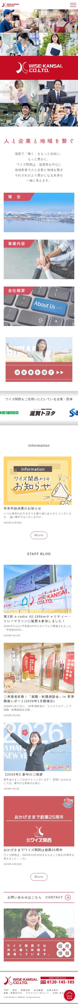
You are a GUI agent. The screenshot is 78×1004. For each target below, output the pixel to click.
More (38, 535)
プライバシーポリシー (37, 993)
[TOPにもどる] (69, 995)
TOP (6, 990)
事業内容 (25, 990)
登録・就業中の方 (13, 993)
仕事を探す (52, 990)
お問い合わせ (59, 993)
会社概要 (38, 990)
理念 (15, 990)
